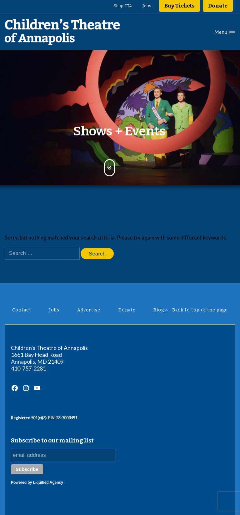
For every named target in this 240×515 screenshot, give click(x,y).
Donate (218, 6)
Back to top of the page (196, 310)
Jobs (146, 5)
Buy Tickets (179, 6)
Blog (158, 310)
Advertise (88, 310)
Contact (21, 310)
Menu (224, 32)
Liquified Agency (48, 482)
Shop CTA (123, 5)
